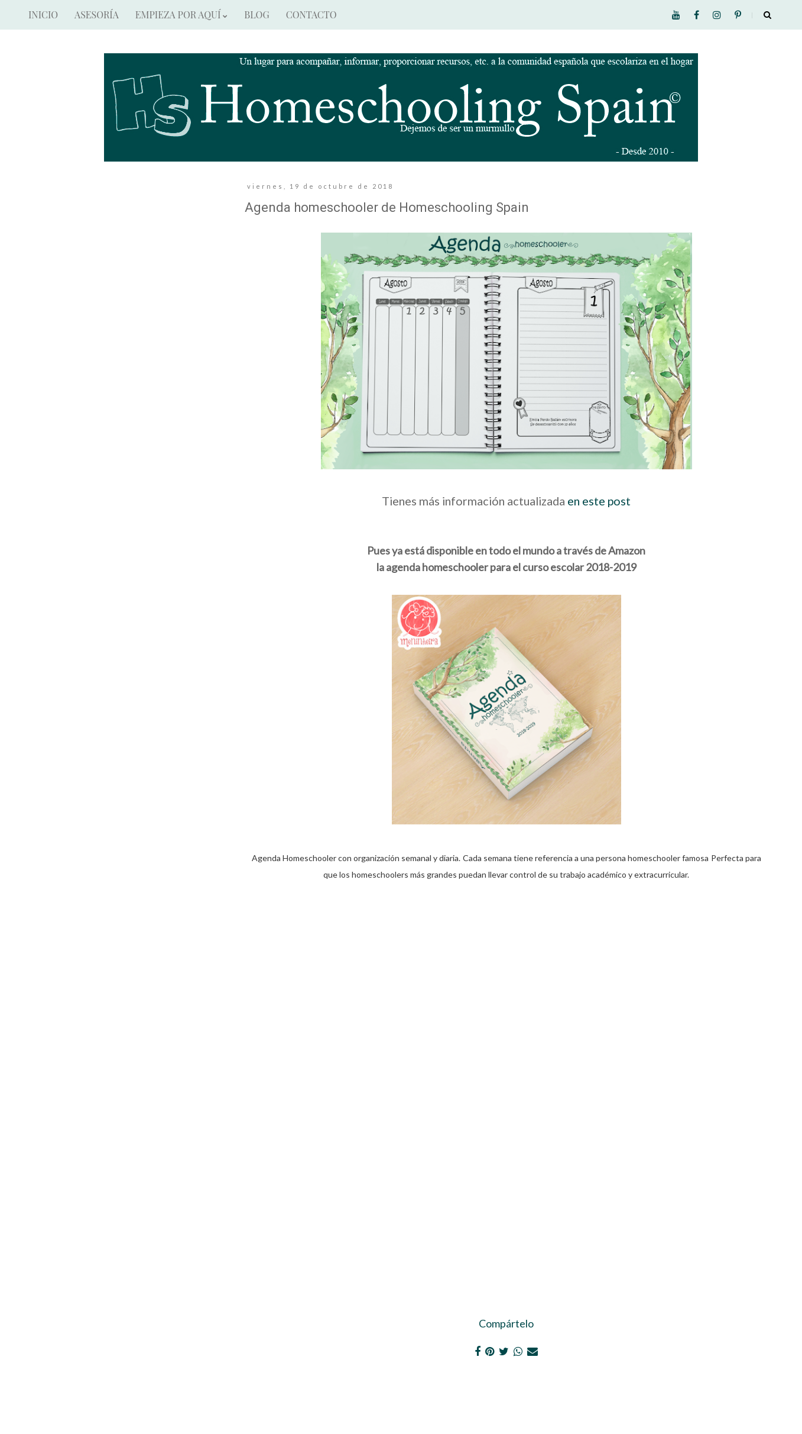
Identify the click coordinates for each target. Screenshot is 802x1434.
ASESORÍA (96, 14)
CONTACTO (311, 14)
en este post (599, 501)
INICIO (43, 14)
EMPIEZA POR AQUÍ (181, 14)
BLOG (256, 14)
